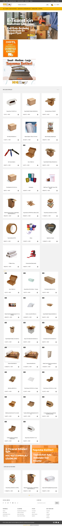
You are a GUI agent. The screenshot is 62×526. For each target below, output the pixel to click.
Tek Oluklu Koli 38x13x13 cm (49, 289)
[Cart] (55, 5)
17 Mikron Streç (12, 263)
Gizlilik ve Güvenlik (20, 512)
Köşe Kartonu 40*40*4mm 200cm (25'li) (31, 212)
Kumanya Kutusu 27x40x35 (50, 111)
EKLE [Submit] (57, 502)
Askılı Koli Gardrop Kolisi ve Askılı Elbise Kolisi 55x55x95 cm (11, 213)
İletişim (4, 510)
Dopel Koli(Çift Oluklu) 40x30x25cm (31, 111)
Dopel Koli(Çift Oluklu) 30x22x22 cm (50, 161)
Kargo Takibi (5, 512)
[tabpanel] (31, 25)
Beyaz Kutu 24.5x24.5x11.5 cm (31, 437)
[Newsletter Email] (48, 503)
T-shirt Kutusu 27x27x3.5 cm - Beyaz (31, 388)
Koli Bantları (40, 8)
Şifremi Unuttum (34, 514)
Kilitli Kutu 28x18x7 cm (12, 388)
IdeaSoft (24, 525)
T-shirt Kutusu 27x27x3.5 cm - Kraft (49, 388)
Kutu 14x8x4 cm (31, 161)
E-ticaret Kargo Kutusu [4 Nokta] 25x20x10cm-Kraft (50, 413)
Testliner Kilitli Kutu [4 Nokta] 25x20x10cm (12, 438)
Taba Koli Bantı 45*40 (12, 238)
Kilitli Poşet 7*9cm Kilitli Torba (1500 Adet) (50, 188)
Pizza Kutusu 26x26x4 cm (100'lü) (50, 212)
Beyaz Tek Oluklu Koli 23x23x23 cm (31, 338)
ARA (47, 4)
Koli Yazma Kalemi (11, 161)
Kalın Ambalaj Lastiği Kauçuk (50, 136)
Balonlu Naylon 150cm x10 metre (31, 136)
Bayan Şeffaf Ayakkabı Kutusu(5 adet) (49, 487)
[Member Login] (52, 1)
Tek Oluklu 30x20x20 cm (11, 136)
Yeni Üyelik (34, 510)
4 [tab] (33, 38)
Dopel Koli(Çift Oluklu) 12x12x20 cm (12, 338)
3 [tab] (31, 38)
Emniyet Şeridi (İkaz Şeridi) (31, 263)
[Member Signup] (57, 1)
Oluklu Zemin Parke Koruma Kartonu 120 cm (50, 364)
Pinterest (47, 517)
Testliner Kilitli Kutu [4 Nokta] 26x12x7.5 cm (31, 413)
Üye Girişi (33, 512)
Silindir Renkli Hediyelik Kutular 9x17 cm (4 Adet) (12, 314)
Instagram (48, 514)
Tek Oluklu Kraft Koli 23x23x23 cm (49, 338)
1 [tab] (28, 38)
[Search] (33, 5)
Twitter (47, 512)
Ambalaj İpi (31, 187)
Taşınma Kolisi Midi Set (12, 363)
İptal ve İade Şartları (20, 514)
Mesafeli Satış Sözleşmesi (21, 510)
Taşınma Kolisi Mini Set (31, 363)
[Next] (58, 26)
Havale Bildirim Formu (6, 514)
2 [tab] (30, 38)
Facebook (48, 510)
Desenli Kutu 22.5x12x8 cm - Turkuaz (31, 289)
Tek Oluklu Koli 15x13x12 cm (11, 187)
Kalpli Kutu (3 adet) (50, 238)
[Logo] (7, 4)
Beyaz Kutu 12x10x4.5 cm (12, 111)
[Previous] (4, 26)
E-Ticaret (28, 525)
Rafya (31, 238)
